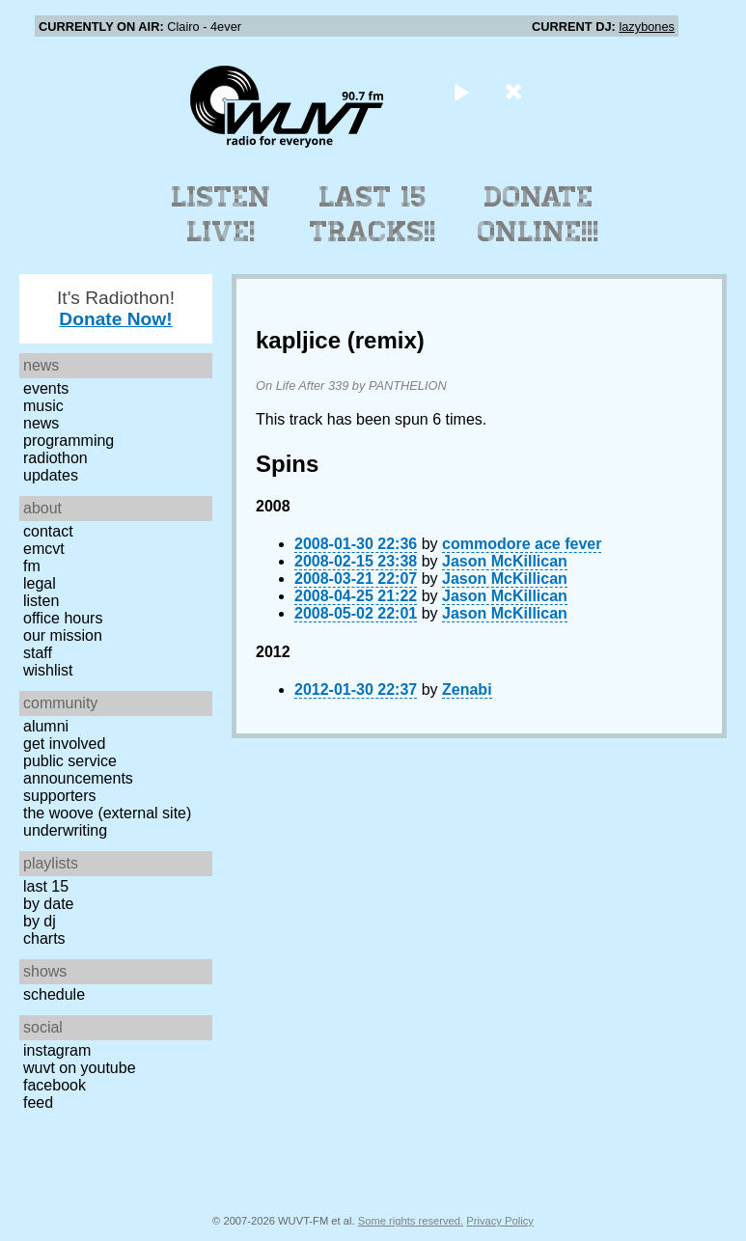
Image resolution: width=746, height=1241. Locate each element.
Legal (39, 583)
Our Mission (62, 635)
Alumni (46, 726)
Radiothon (55, 458)
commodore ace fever (521, 544)
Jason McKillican (504, 561)
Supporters (60, 795)
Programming (68, 440)
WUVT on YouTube (79, 1068)
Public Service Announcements (78, 769)
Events (46, 388)
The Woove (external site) (107, 813)
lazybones (647, 26)
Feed (38, 1102)
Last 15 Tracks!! (373, 214)
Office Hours (62, 618)
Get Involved (64, 743)
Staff (37, 653)
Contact (48, 531)
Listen (41, 601)
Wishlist (48, 670)
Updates (50, 475)
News (41, 423)
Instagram (57, 1050)
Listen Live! (221, 214)
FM (32, 566)
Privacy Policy (500, 1221)
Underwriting (65, 830)
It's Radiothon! (116, 308)
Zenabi (467, 689)
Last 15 (46, 886)
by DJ (39, 921)
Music (43, 406)
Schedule (54, 994)
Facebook (54, 1085)
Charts (44, 938)
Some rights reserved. (410, 1221)
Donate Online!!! (538, 214)
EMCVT (44, 548)
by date (48, 904)
